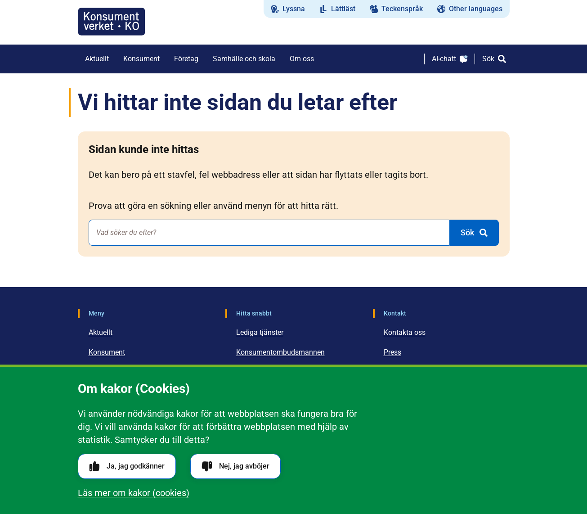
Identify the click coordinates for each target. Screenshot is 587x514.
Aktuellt (100, 332)
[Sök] (494, 59)
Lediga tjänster (259, 332)
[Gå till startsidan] (111, 21)
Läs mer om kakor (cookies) (133, 492)
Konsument (107, 352)
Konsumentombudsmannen (280, 352)
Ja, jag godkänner (127, 466)
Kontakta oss (405, 332)
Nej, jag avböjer (235, 466)
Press (392, 352)
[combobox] (269, 233)
